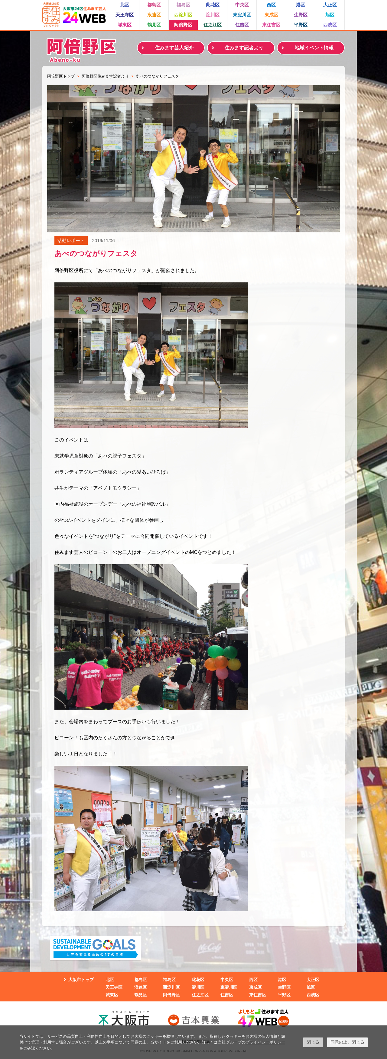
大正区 (330, 4)
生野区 (300, 14)
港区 (300, 4)
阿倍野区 (183, 24)
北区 (124, 4)
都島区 (154, 4)
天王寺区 (124, 14)
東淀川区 (242, 14)
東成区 (271, 14)
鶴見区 (154, 24)
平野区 (300, 24)
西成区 (330, 24)
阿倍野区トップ (61, 76)
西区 (271, 4)
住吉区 (242, 24)
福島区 (183, 4)
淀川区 (213, 14)
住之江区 (212, 24)
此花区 (213, 4)
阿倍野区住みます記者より (105, 76)
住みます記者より (244, 47)
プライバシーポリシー (265, 1042)
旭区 (329, 14)
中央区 (242, 4)
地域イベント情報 (314, 47)
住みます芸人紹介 (174, 47)
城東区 (125, 24)
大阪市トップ (81, 979)
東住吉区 (271, 24)
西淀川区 (183, 14)
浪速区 (154, 14)
